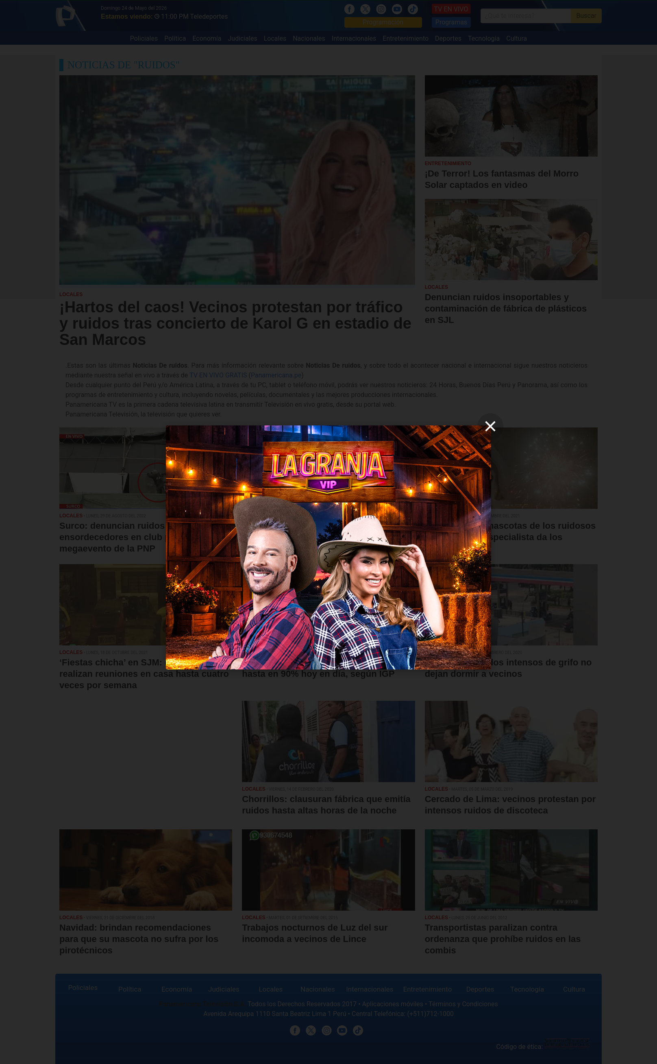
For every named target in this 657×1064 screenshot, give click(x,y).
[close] (490, 426)
